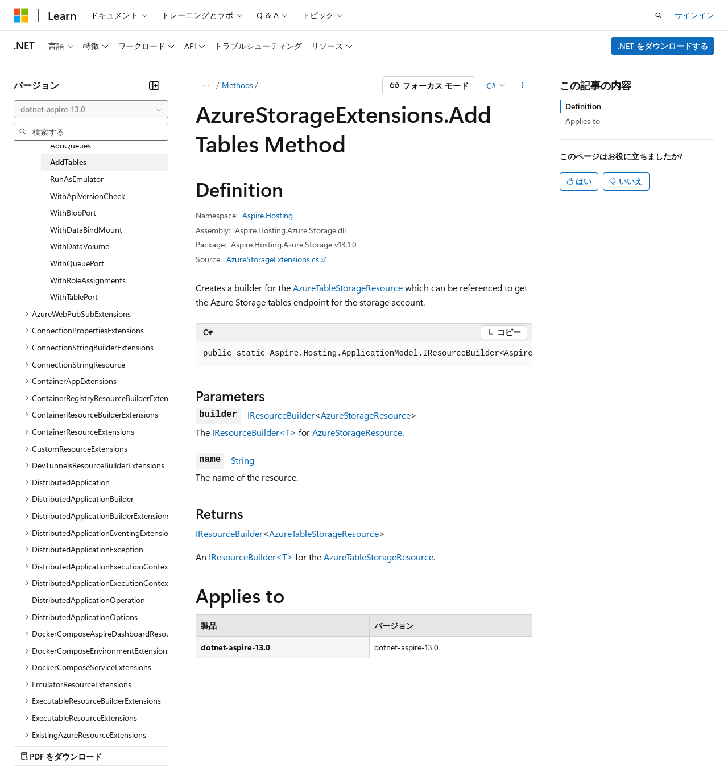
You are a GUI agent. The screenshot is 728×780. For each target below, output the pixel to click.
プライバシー (246, 745)
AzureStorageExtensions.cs (272, 259)
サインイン (694, 15)
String (242, 460)
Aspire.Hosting (267, 215)
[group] (364, 353)
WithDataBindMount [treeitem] (86, 229)
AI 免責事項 (34, 745)
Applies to (582, 120)
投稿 (200, 745)
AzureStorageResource (366, 415)
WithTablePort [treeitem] (74, 296)
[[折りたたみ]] (154, 85)
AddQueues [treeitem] (70, 145)
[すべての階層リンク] (206, 85)
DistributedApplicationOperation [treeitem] (88, 600)
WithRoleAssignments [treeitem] (88, 280)
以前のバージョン (101, 745)
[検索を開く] (658, 15)
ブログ (158, 745)
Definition (583, 106)
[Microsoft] (21, 15)
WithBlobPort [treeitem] (73, 212)
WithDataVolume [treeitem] (79, 246)
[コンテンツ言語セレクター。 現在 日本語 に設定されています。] (37, 718)
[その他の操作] (522, 85)
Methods (237, 85)
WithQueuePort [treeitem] (77, 263)
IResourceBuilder (281, 415)
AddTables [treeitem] (68, 161)
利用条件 (417, 745)
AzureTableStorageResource (348, 288)
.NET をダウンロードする (663, 45)
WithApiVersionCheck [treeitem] (87, 196)
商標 (455, 745)
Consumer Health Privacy (335, 745)
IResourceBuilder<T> (254, 432)
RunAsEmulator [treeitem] (77, 179)
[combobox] (91, 109)
